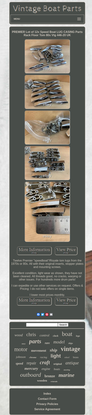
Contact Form (47, 398)
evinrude (54, 381)
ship (53, 350)
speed (19, 363)
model (59, 342)
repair (31, 363)
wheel (66, 357)
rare (47, 343)
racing (43, 357)
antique (72, 362)
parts (35, 341)
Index (47, 393)
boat (67, 334)
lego (78, 336)
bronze (50, 376)
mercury (31, 368)
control (44, 335)
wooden (42, 380)
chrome (32, 357)
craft (45, 362)
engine (46, 369)
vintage (70, 348)
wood (18, 335)
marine (66, 375)
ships (70, 343)
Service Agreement (47, 409)
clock (55, 336)
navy (23, 344)
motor (21, 349)
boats (57, 369)
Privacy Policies (47, 404)
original (58, 364)
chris (31, 334)
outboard (30, 375)
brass (76, 357)
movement (38, 350)
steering (67, 370)
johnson (21, 357)
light (56, 356)
